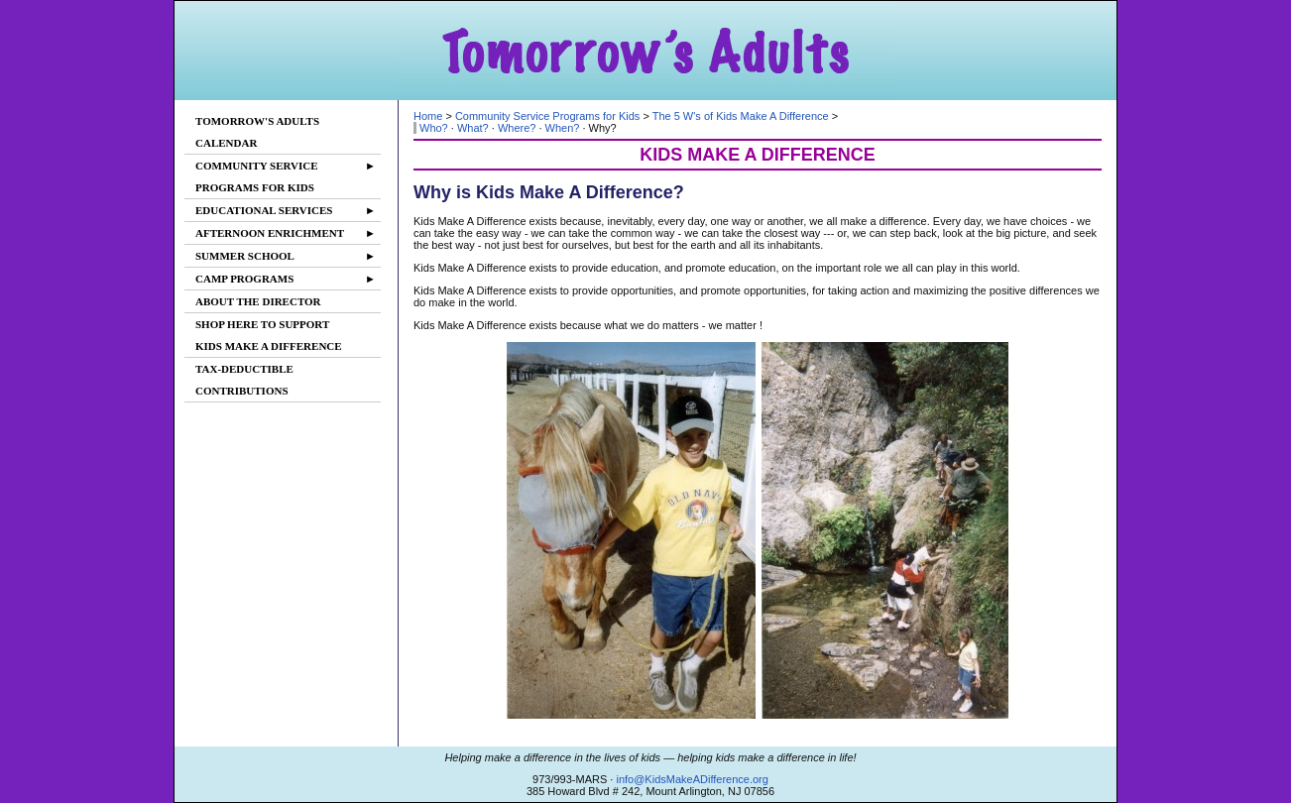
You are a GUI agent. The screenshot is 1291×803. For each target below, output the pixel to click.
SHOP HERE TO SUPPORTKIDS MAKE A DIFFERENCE (268, 335)
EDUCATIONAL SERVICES (285, 210)
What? (473, 128)
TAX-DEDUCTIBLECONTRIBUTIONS (244, 380)
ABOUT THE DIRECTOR (258, 301)
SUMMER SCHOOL (285, 256)
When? (562, 128)
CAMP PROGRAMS (285, 278)
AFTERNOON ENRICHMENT (285, 233)
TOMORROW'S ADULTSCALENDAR (257, 132)
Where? (517, 128)
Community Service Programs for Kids (547, 116)
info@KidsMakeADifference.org (691, 779)
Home (427, 116)
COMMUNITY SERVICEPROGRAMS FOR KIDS (285, 174)
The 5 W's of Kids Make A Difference (740, 116)
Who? (433, 128)
